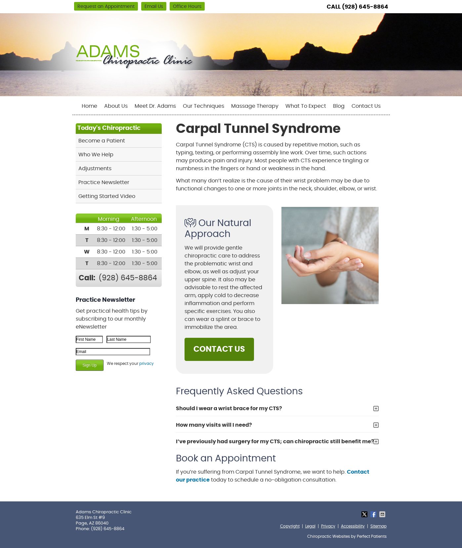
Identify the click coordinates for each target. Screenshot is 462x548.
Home (89, 106)
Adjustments (94, 168)
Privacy (328, 526)
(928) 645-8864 (365, 7)
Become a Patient (101, 140)
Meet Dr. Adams (155, 106)
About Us (116, 106)
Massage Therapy (254, 106)
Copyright (290, 526)
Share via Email (383, 514)
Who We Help (95, 154)
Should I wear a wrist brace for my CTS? (229, 408)
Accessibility (353, 526)
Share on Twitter (365, 514)
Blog (339, 106)
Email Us (154, 6)
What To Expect (305, 106)
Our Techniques (203, 106)
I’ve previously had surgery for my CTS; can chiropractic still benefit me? (275, 441)
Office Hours (187, 6)
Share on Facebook (374, 514)
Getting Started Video (106, 196)
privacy (146, 364)
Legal (310, 526)
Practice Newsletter (103, 182)
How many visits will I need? (214, 425)
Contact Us (366, 106)
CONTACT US (219, 349)
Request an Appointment (106, 6)
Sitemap (378, 526)
